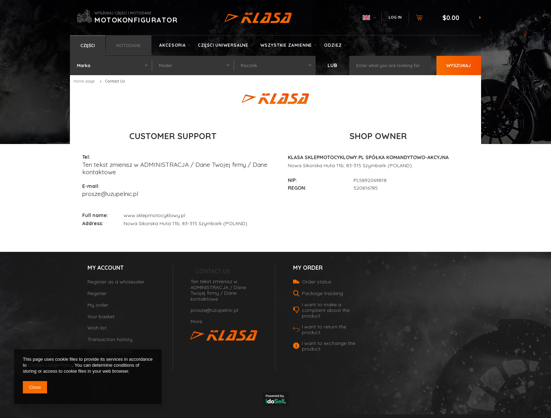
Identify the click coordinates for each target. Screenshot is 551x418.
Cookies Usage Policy (50, 365)
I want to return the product (324, 329)
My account (105, 267)
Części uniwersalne (223, 45)
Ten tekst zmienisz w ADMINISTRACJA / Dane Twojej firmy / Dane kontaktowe (174, 168)
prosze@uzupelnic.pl (110, 193)
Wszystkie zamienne (286, 45)
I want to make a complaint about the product (326, 310)
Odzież (333, 45)
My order (97, 305)
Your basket (101, 317)
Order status (316, 282)
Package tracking (322, 293)
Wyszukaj (458, 65)
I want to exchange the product (328, 346)
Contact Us (213, 271)
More (196, 322)
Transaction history (109, 339)
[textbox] (390, 65)
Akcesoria (172, 45)
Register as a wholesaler (115, 282)
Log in (395, 17)
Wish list (96, 328)
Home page (84, 81)
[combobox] (111, 65)
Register (96, 293)
